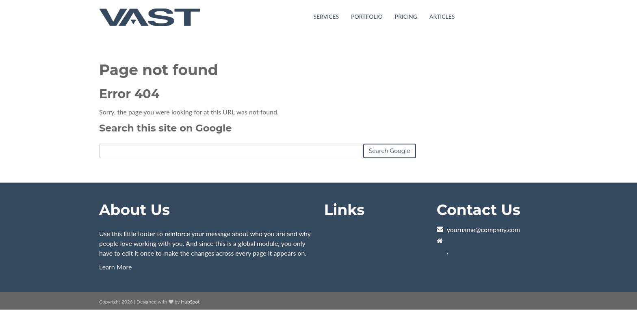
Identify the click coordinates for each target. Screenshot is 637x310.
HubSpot (190, 302)
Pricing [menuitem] (406, 16)
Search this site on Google (165, 128)
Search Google (389, 151)
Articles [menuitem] (442, 16)
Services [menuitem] (326, 16)
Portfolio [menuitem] (367, 16)
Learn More (115, 267)
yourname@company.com (483, 229)
